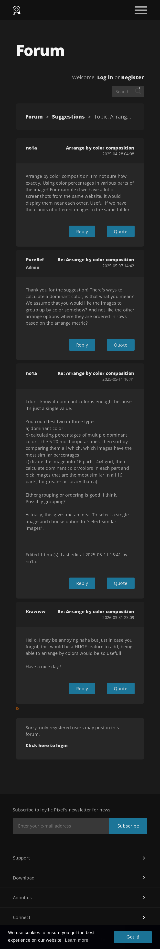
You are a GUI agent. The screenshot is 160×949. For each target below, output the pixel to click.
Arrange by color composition (100, 148)
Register (132, 77)
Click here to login (47, 745)
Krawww (36, 611)
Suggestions (68, 116)
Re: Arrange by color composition (96, 259)
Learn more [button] (76, 940)
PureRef (35, 259)
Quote (120, 231)
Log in (105, 77)
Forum (34, 116)
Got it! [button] (133, 937)
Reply (82, 231)
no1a (31, 148)
